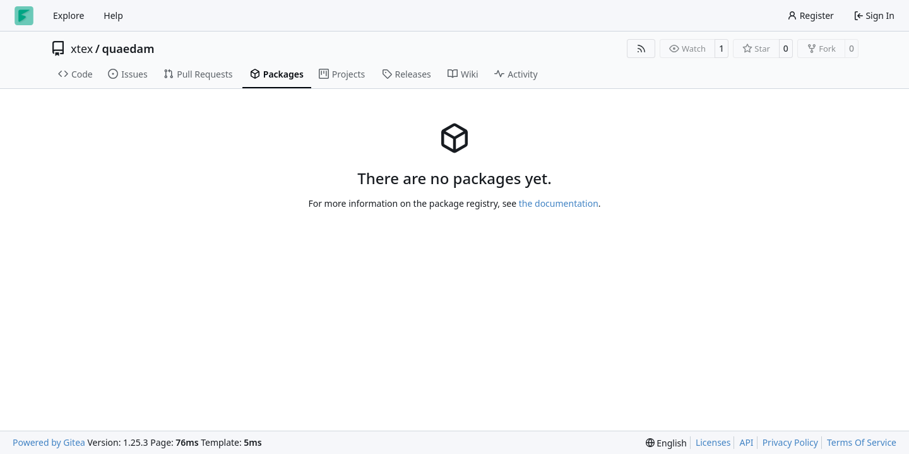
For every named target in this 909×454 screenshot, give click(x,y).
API (746, 442)
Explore (68, 15)
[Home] (24, 15)
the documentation (558, 203)
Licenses (713, 442)
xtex (82, 48)
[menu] (666, 443)
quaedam (128, 48)
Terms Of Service (861, 442)
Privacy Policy (790, 442)
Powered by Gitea (49, 442)
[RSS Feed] (641, 48)
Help (113, 15)
